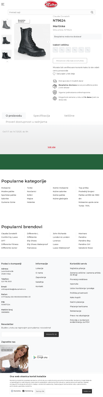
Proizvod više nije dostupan (70, 61)
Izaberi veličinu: (61, 45)
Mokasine (5, 188)
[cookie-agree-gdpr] (87, 391)
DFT (3, 241)
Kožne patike (59, 195)
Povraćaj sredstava (78, 279)
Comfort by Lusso (9, 237)
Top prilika (83, 188)
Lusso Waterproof (61, 248)
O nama (39, 273)
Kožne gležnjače (60, 198)
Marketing (29, 391)
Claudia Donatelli (9, 233)
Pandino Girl (84, 244)
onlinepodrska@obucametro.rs (13, 289)
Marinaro (83, 233)
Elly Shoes (32, 241)
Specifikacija (41, 115)
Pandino (82, 237)
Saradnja (39, 282)
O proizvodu (14, 115)
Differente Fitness (9, 244)
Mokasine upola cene (88, 202)
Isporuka (74, 284)
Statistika (17, 391)
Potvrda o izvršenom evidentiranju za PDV (79, 321)
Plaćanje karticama (79, 306)
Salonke (5, 198)
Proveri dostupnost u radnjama (26, 121)
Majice (30, 198)
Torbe (30, 188)
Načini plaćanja (77, 302)
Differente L (32, 233)
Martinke (59, 26)
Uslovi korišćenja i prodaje (82, 288)
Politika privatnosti (79, 293)
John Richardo (59, 233)
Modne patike (7, 191)
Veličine (69, 115)
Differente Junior (9, 248)
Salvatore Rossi (86, 248)
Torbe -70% (84, 206)
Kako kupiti (75, 297)
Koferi (30, 195)
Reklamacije (75, 311)
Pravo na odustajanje (79, 315)
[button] (64, 73)
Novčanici (31, 191)
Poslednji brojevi (86, 191)
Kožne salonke (59, 191)
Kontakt (39, 286)
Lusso (55, 244)
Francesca (31, 248)
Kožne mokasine (60, 188)
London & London (61, 237)
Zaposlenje (41, 277)
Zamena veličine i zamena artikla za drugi (85, 274)
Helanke (31, 202)
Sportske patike (8, 195)
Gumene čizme (8, 202)
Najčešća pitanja (77, 268)
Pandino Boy (85, 241)
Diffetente (32, 237)
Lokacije (39, 268)
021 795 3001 (6, 281)
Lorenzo (57, 241)
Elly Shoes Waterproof (37, 244)
